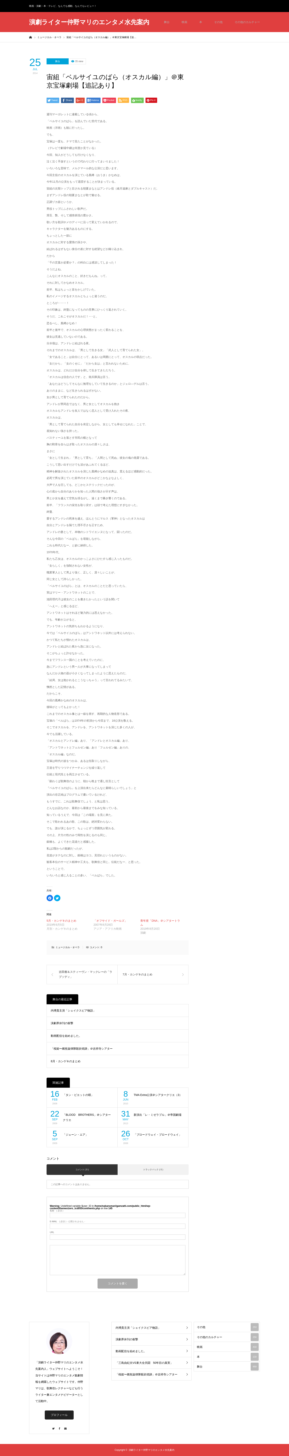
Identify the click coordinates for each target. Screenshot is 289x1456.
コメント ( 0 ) (82, 1169)
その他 (218, 22)
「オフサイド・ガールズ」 (110, 920)
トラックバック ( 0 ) (153, 1169)
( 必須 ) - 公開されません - (67, 1221)
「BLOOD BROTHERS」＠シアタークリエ (87, 1117)
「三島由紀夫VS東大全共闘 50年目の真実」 (144, 1362)
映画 (184, 22)
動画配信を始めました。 (66, 1035)
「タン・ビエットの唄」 (78, 1095)
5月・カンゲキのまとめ (61, 920)
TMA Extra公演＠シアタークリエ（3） (158, 1095)
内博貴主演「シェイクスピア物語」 (73, 1010)
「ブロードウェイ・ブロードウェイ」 (157, 1134)
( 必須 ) (56, 1211)
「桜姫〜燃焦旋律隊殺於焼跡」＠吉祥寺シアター (82, 1048)
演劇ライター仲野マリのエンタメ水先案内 (89, 22)
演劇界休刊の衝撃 (62, 1023)
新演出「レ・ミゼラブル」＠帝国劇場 (157, 1114)
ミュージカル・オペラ (68, 947)
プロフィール (59, 1415)
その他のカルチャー (247, 22)
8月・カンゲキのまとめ (65, 1061)
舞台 (167, 22)
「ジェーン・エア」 (75, 1134)
